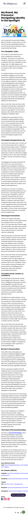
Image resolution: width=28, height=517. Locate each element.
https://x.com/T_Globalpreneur (13, 484)
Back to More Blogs (18, 495)
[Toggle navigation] (24, 3)
